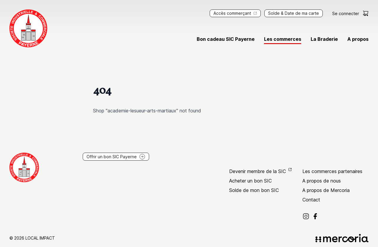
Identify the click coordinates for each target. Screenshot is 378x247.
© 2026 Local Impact (32, 237)
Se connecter (345, 13)
